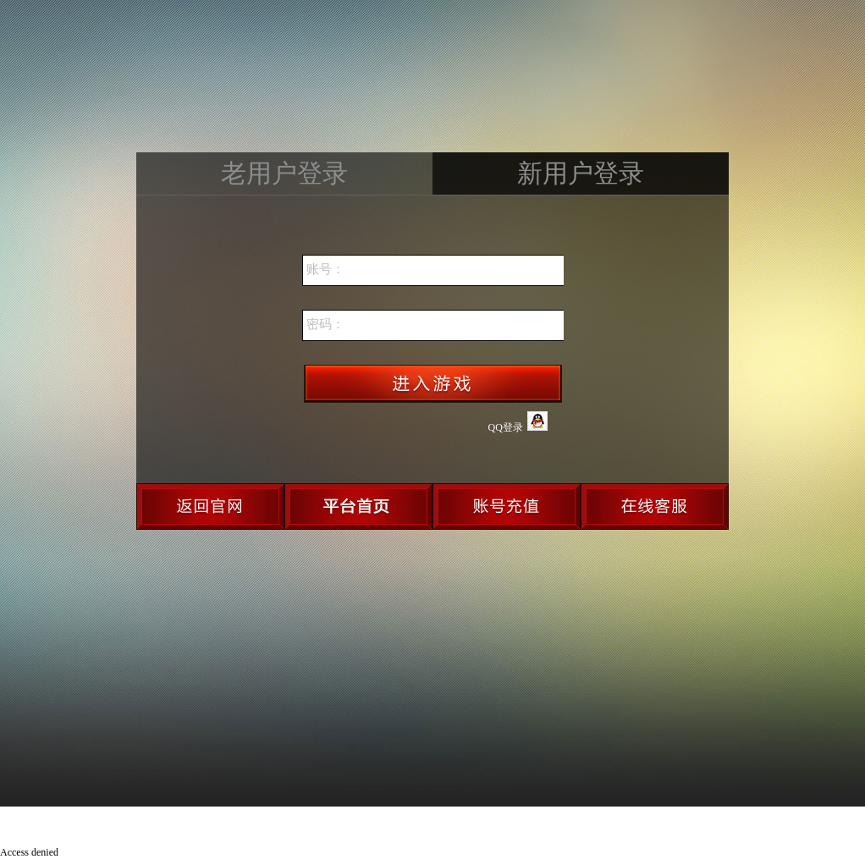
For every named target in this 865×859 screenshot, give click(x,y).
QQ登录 (518, 422)
